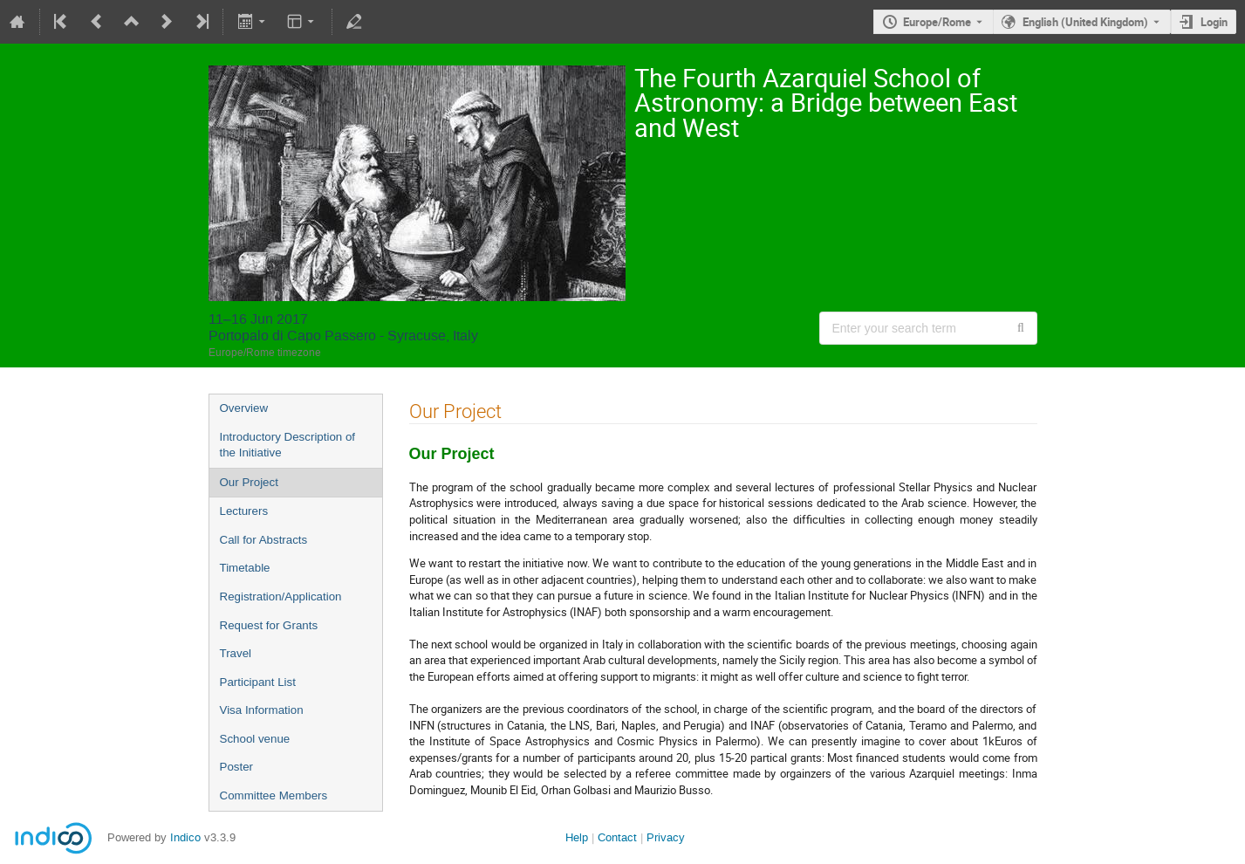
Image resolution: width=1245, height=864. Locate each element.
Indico (185, 837)
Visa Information (262, 710)
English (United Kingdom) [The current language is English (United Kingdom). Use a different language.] (1085, 22)
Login (1214, 22)
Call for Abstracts (264, 539)
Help (576, 837)
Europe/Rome (937, 22)
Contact (617, 837)
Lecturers (244, 511)
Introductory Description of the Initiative (288, 445)
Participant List (258, 682)
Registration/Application (281, 596)
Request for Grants (269, 625)
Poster (237, 766)
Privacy (665, 837)
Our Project (249, 482)
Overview (244, 408)
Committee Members (274, 795)
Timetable (245, 567)
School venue (255, 738)
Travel (236, 653)
